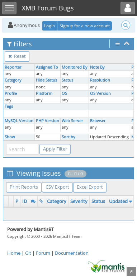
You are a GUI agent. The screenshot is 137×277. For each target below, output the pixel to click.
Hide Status (46, 80)
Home (13, 253)
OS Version (100, 93)
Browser (98, 120)
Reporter (13, 67)
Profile (11, 93)
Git (28, 253)
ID (24, 201)
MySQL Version (19, 120)
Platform (44, 93)
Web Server (72, 120)
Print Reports (24, 187)
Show (10, 136)
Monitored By (75, 67)
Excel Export (90, 187)
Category (13, 80)
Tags (9, 106)
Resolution (100, 80)
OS (64, 93)
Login (49, 26)
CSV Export (57, 187)
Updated (118, 201)
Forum (43, 253)
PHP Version (47, 120)
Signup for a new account (85, 26)
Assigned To (47, 67)
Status (67, 80)
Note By (97, 67)
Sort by (68, 136)
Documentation (72, 253)
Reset (17, 56)
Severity (79, 201)
